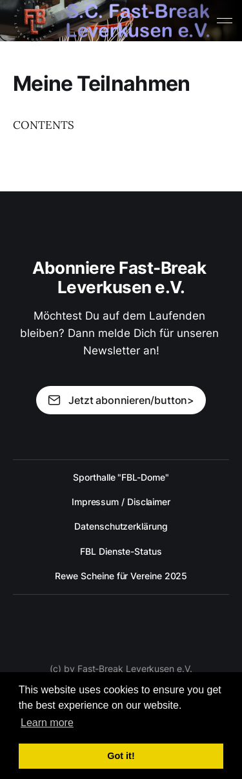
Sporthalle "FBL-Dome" (120, 477)
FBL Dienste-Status (121, 551)
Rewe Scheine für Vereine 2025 (121, 575)
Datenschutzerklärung (120, 526)
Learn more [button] (47, 722)
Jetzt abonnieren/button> (121, 400)
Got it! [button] (120, 756)
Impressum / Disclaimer (121, 501)
